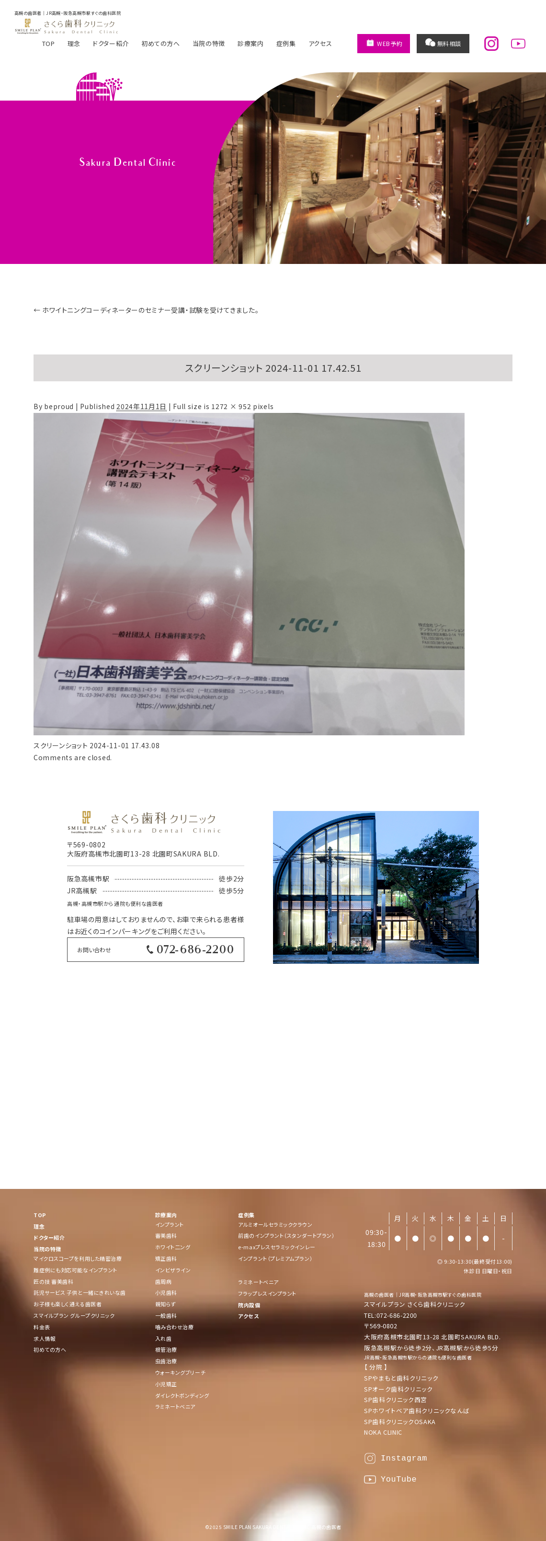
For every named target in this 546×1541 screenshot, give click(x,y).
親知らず (165, 1304)
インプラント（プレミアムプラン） (275, 1258)
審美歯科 (166, 1235)
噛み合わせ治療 (174, 1327)
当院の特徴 (209, 43)
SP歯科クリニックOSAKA (400, 1421)
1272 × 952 (231, 406)
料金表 (42, 1327)
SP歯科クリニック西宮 (395, 1399)
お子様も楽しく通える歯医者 (68, 1304)
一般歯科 (166, 1315)
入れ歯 (163, 1338)
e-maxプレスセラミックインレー (276, 1247)
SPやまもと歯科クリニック (401, 1377)
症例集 (286, 43)
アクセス (320, 43)
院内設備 (249, 1305)
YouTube (399, 1479)
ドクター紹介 (111, 43)
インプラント (169, 1224)
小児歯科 (166, 1292)
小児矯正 (166, 1384)
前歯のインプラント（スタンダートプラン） (286, 1235)
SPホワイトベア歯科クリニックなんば (416, 1410)
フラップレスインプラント (267, 1293)
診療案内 (251, 43)
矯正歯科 (166, 1258)
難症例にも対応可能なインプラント (75, 1270)
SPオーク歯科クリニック (398, 1388)
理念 (74, 43)
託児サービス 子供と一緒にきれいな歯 (80, 1292)
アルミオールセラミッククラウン (275, 1224)
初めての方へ (160, 43)
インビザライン (173, 1270)
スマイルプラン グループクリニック (74, 1315)
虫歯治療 (166, 1361)
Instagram (404, 1458)
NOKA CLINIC (383, 1432)
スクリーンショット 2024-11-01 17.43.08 (96, 745)
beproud (59, 406)
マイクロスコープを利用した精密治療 (78, 1258)
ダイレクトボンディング (182, 1395)
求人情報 (45, 1338)
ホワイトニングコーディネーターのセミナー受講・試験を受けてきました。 (146, 310)
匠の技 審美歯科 (53, 1281)
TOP (48, 43)
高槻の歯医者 (379, 1294)
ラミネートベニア (175, 1406)
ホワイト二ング (173, 1247)
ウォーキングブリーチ (180, 1372)
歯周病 (163, 1281)
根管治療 (166, 1349)
